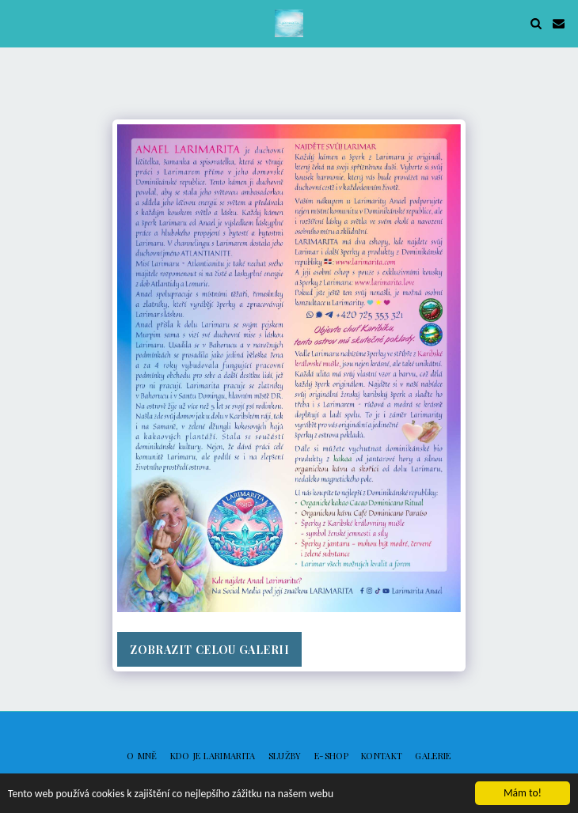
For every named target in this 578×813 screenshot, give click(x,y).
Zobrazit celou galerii (209, 649)
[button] (17, 22)
